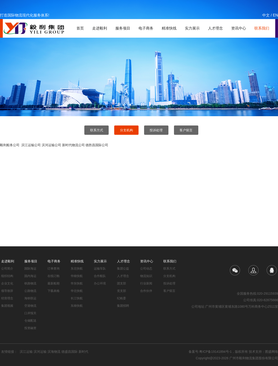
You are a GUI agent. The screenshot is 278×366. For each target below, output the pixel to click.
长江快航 (77, 298)
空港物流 (30, 305)
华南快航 (77, 276)
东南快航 (77, 305)
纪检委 (121, 298)
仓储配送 (30, 320)
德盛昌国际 (69, 351)
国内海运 (30, 276)
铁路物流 (30, 283)
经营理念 (7, 298)
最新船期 (53, 283)
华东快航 (77, 283)
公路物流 (30, 291)
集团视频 (7, 305)
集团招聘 (123, 305)
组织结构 (7, 276)
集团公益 (123, 268)
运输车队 (100, 268)
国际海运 (30, 268)
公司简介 (7, 268)
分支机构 (126, 130)
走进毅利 (99, 28)
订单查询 (53, 268)
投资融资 (30, 328)
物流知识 (146, 276)
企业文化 (7, 283)
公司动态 (146, 268)
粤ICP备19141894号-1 (215, 351)
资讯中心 (238, 28)
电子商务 (146, 28)
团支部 (121, 283)
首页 (80, 28)
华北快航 (77, 291)
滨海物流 (53, 351)
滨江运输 (26, 351)
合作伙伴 (146, 291)
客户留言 (186, 130)
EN (275, 15)
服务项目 (122, 28)
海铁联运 (30, 298)
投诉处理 (156, 130)
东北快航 (77, 268)
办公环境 (100, 283)
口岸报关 (30, 313)
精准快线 (169, 28)
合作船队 (100, 276)
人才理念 (215, 28)
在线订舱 (53, 276)
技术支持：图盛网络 (263, 351)
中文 (266, 15)
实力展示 (192, 28)
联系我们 (261, 28)
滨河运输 (40, 351)
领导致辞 (7, 291)
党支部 (121, 291)
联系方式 (96, 130)
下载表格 (53, 291)
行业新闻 (146, 283)
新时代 (83, 351)
